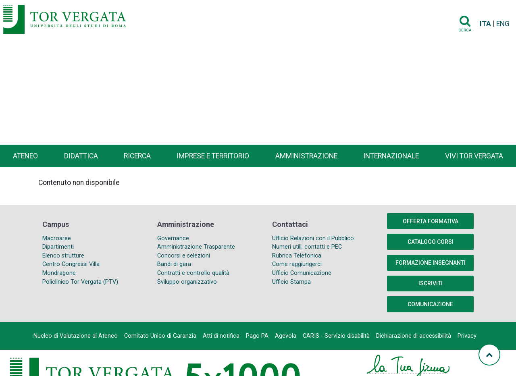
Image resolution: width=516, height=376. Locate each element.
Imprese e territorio (213, 156)
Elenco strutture (63, 255)
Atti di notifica (221, 335)
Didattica (81, 156)
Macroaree (56, 238)
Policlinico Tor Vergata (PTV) (80, 281)
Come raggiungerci (297, 264)
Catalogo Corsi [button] (431, 242)
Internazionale (391, 156)
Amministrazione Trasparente (196, 246)
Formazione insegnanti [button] (430, 263)
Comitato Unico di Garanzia (160, 335)
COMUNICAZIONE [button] (430, 304)
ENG (503, 24)
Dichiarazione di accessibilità (413, 335)
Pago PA (257, 335)
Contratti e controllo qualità (193, 273)
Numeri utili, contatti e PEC (307, 246)
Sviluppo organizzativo (187, 281)
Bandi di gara (174, 264)
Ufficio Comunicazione (301, 273)
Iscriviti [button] (430, 283)
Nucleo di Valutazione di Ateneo (75, 335)
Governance (173, 238)
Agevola (285, 335)
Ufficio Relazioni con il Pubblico (313, 238)
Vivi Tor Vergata (474, 156)
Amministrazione (306, 156)
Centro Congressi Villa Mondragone (71, 268)
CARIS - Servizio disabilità (336, 335)
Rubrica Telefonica (296, 255)
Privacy (467, 335)
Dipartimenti (58, 246)
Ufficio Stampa (291, 281)
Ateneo (25, 156)
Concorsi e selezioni (183, 255)
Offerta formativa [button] (430, 221)
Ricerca (137, 156)
